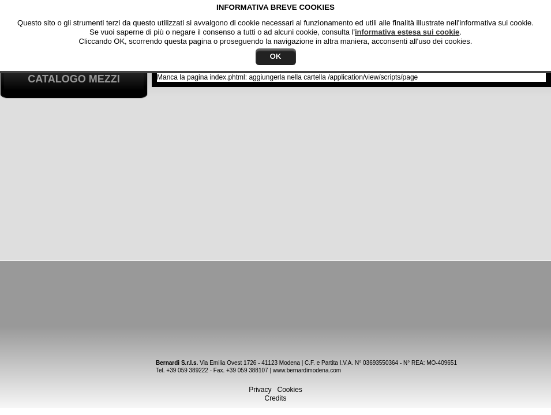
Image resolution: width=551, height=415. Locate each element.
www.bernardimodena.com (307, 370)
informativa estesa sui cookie (407, 32)
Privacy (260, 390)
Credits (275, 398)
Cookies (290, 390)
